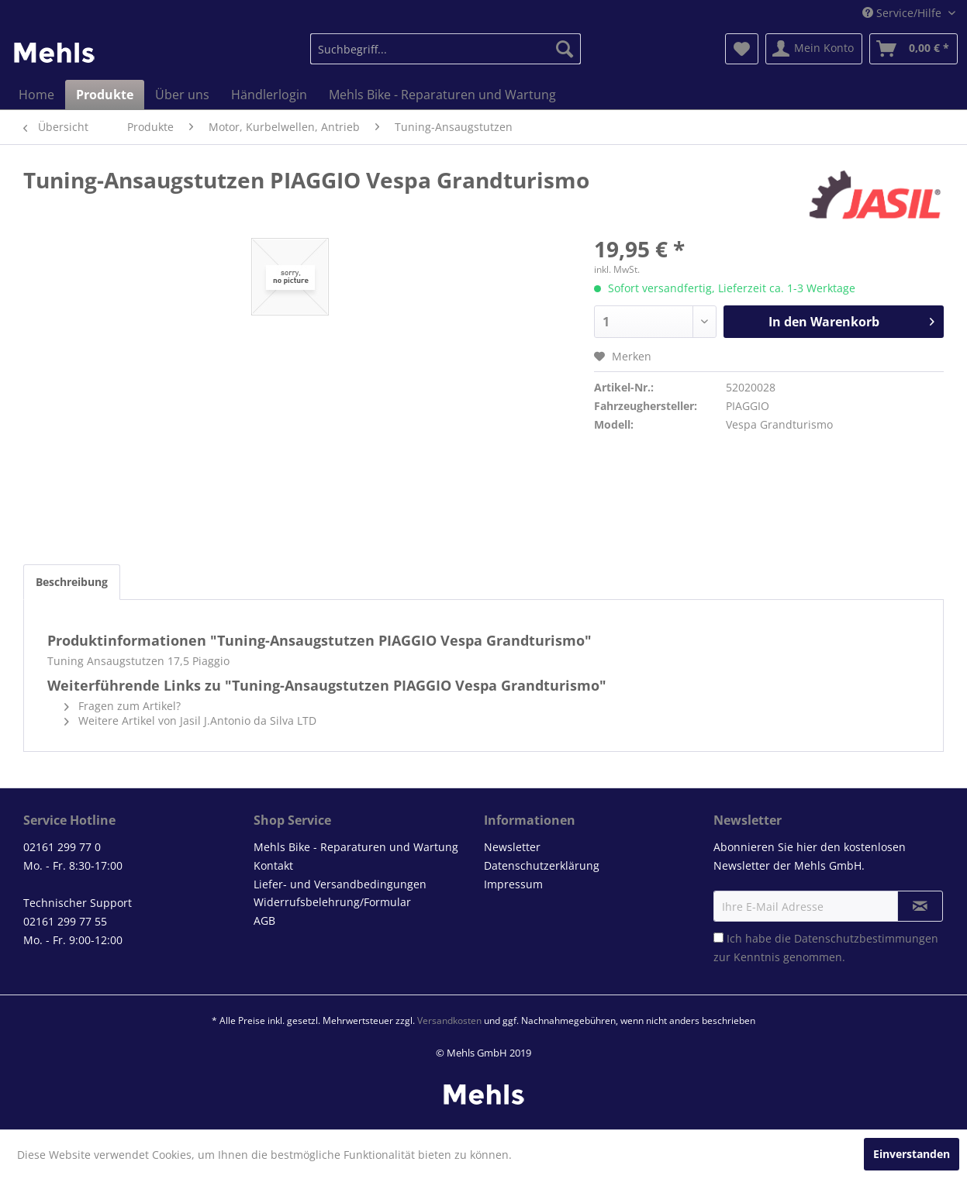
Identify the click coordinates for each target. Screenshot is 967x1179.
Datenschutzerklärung (541, 865)
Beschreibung (72, 581)
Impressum (513, 884)
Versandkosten (449, 1020)
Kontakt (273, 865)
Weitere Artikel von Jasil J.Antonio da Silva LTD (190, 720)
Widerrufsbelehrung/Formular (332, 902)
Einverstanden (911, 1153)
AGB (264, 920)
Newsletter (512, 846)
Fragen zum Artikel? (122, 705)
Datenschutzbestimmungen (866, 938)
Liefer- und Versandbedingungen (340, 884)
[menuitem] (445, 48)
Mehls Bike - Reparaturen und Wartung (356, 846)
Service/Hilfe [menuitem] (903, 12)
